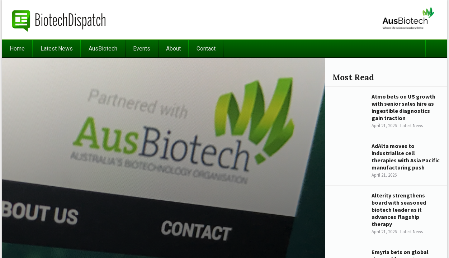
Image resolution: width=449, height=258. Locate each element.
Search (436, 48)
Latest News (57, 48)
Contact (206, 48)
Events (141, 48)
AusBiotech (103, 48)
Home (17, 48)
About (173, 48)
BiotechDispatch (59, 19)
